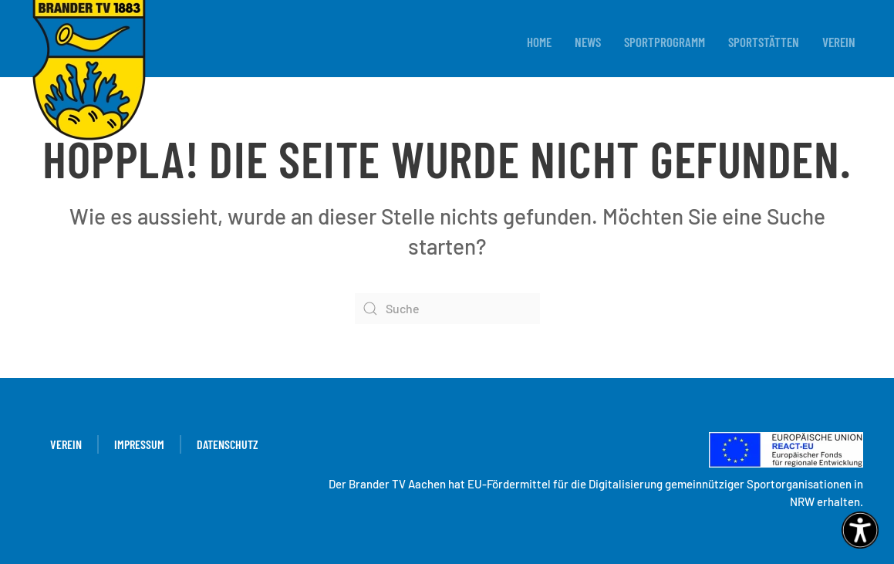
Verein (838, 41)
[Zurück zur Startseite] (89, 71)
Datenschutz (227, 444)
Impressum (139, 444)
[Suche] (447, 308)
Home (539, 41)
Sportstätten (763, 41)
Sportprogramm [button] (664, 41)
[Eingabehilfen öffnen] (860, 530)
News (588, 41)
